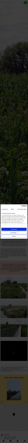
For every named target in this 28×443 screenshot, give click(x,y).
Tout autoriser (14, 229)
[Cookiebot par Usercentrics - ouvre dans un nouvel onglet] (21, 206)
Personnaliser (14, 232)
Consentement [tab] (4, 209)
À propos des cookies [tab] (22, 209)
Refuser (14, 236)
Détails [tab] (12, 209)
